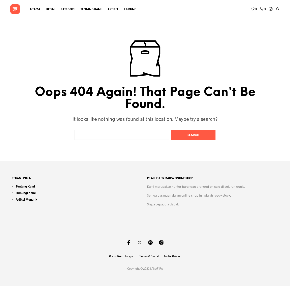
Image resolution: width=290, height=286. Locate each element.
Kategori (68, 9)
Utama (35, 9)
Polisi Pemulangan (121, 256)
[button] (254, 9)
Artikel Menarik (26, 199)
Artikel (113, 9)
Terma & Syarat (149, 256)
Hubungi (130, 9)
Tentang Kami (91, 9)
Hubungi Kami (26, 193)
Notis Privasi (172, 256)
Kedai (50, 9)
